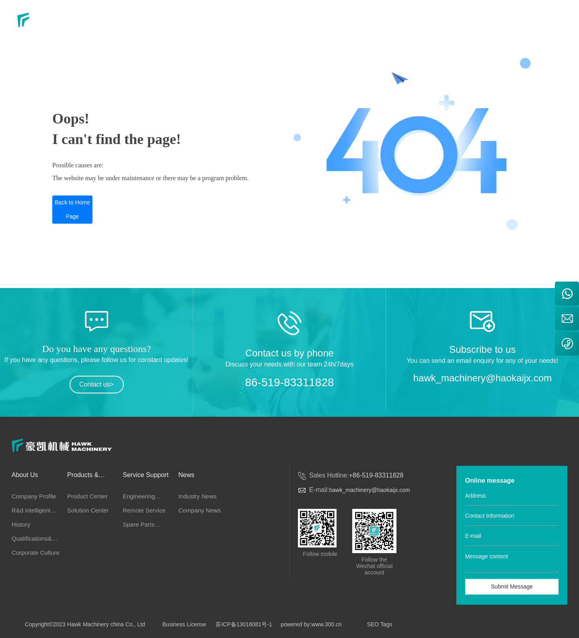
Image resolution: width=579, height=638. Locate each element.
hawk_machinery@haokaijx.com (482, 378)
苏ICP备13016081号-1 (244, 624)
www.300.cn (326, 624)
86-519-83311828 (289, 382)
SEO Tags (379, 624)
